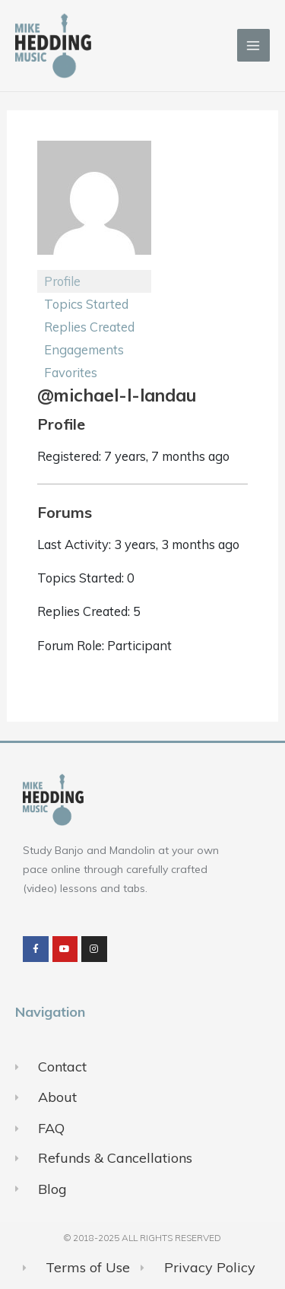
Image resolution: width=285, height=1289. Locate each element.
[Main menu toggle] (253, 45)
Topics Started (86, 304)
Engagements (84, 349)
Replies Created (89, 327)
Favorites (70, 372)
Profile (62, 281)
